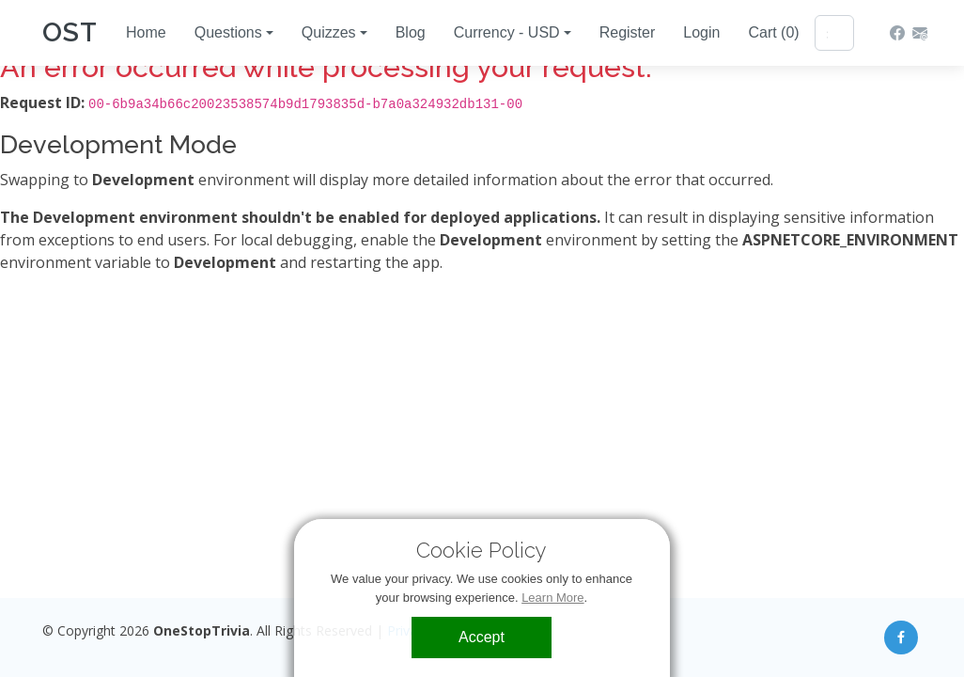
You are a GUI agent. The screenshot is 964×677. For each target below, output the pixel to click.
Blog (411, 32)
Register (627, 32)
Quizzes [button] (329, 32)
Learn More (553, 597)
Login (701, 32)
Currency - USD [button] (507, 32)
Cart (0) (773, 32)
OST (70, 32)
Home (146, 32)
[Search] (834, 33)
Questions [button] (228, 32)
